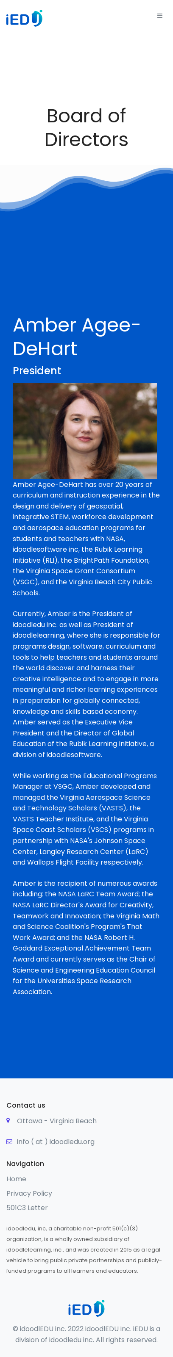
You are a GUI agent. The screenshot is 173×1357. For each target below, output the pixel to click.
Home (16, 1179)
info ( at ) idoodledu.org (56, 1142)
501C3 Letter (27, 1208)
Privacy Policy (29, 1193)
